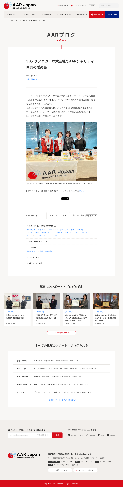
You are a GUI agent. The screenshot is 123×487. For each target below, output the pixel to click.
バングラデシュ (62, 230)
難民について (13, 15)
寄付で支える (98, 15)
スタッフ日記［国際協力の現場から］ (43, 226)
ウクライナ (58, 232)
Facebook (73, 435)
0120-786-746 (66, 462)
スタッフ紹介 (34, 257)
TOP (5, 20)
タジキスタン (46, 232)
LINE (102, 435)
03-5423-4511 (86, 462)
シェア (56, 198)
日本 (55, 235)
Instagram (92, 435)
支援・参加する (81, 15)
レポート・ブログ (65, 15)
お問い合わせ (63, 6)
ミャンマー (50, 230)
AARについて (30, 15)
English (92, 6)
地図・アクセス (61, 470)
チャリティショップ (79, 6)
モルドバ (68, 232)
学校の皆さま (32, 251)
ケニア (29, 235)
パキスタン (81, 230)
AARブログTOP (63, 333)
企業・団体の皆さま (33, 79)
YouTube (112, 435)
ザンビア (47, 235)
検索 (117, 5)
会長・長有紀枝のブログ (38, 241)
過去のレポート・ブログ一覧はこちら (63, 400)
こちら (82, 191)
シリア (84, 232)
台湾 (72, 230)
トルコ (76, 232)
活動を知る (47, 15)
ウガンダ (38, 235)
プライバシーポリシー (86, 470)
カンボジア (31, 230)
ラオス (40, 230)
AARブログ (14, 20)
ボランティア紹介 (35, 263)
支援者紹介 (33, 247)
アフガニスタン (33, 232)
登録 (57, 435)
